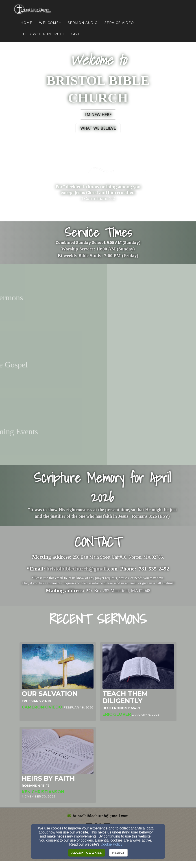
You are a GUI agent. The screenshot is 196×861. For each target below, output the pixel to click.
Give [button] (75, 34)
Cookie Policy (111, 844)
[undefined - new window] (98, 297)
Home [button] (26, 23)
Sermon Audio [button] (83, 23)
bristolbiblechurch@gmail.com (100, 815)
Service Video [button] (119, 23)
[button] (98, 114)
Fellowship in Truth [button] (43, 34)
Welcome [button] (50, 23)
